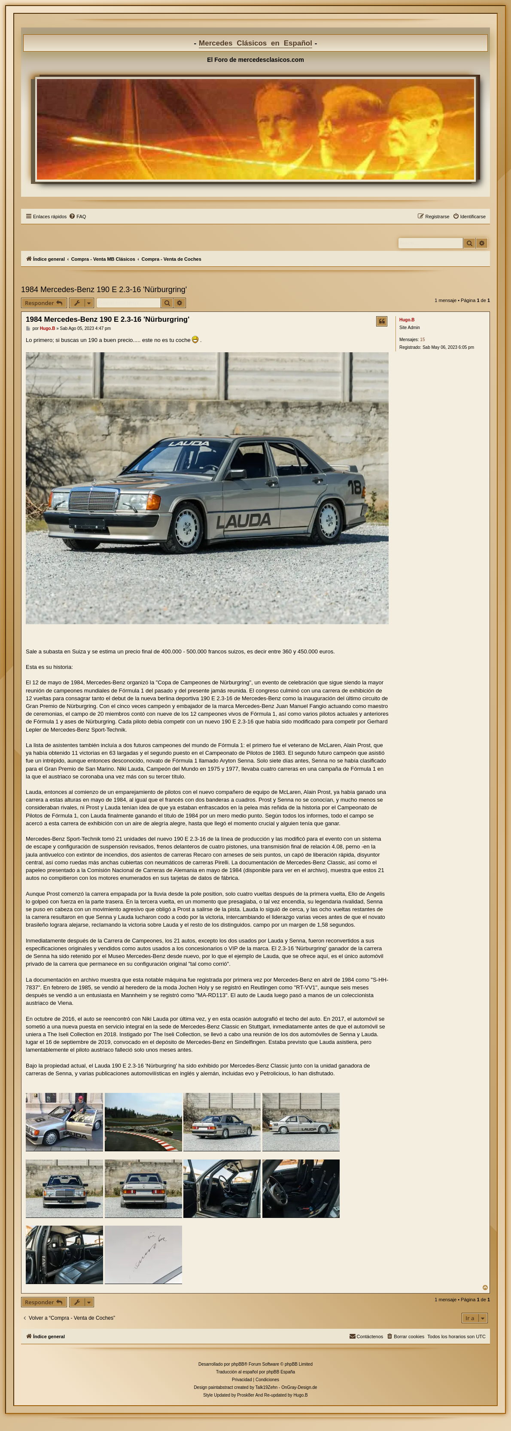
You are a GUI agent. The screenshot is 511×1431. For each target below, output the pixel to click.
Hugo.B (407, 319)
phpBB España (280, 1372)
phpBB (237, 1364)
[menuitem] (77, 216)
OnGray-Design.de (299, 1387)
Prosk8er (245, 1395)
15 (422, 339)
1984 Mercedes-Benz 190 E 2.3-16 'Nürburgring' (104, 289)
